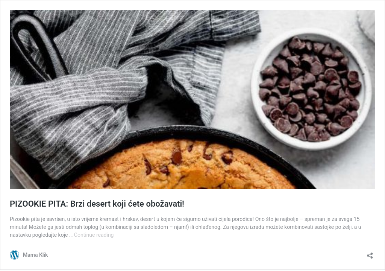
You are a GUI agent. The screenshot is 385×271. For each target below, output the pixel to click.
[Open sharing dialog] (370, 253)
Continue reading (94, 235)
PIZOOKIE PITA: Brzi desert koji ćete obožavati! (97, 204)
